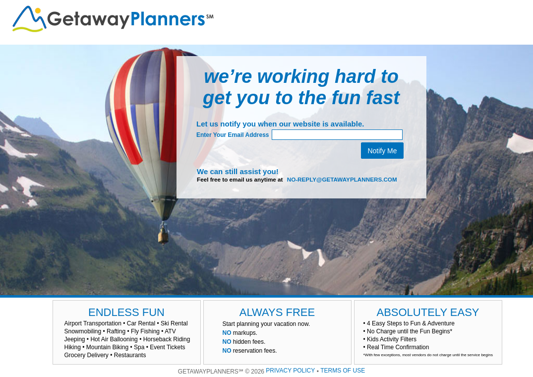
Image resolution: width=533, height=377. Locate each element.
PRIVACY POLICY (290, 370)
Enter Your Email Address (232, 134)
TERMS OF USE (342, 370)
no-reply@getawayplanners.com (342, 179)
